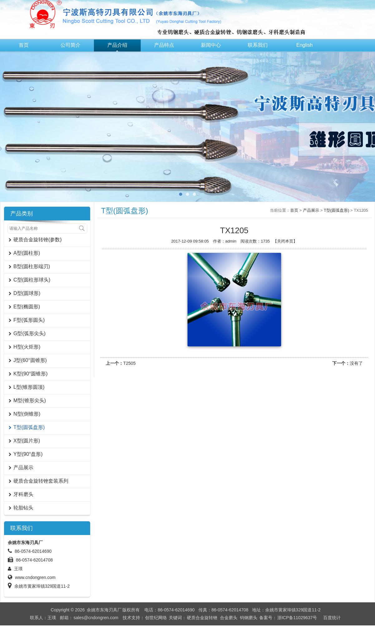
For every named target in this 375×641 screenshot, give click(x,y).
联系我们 (258, 45)
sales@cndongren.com (96, 617)
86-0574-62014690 (33, 551)
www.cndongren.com (35, 577)
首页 (24, 45)
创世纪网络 (156, 617)
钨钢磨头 (248, 617)
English (304, 45)
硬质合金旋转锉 (202, 617)
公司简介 (70, 45)
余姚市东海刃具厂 (104, 609)
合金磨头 (228, 617)
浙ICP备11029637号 (297, 617)
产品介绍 (117, 45)
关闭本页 (285, 241)
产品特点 (164, 45)
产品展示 (311, 210)
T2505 (129, 363)
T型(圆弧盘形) (336, 210)
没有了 (356, 363)
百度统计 (332, 617)
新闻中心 (211, 45)
